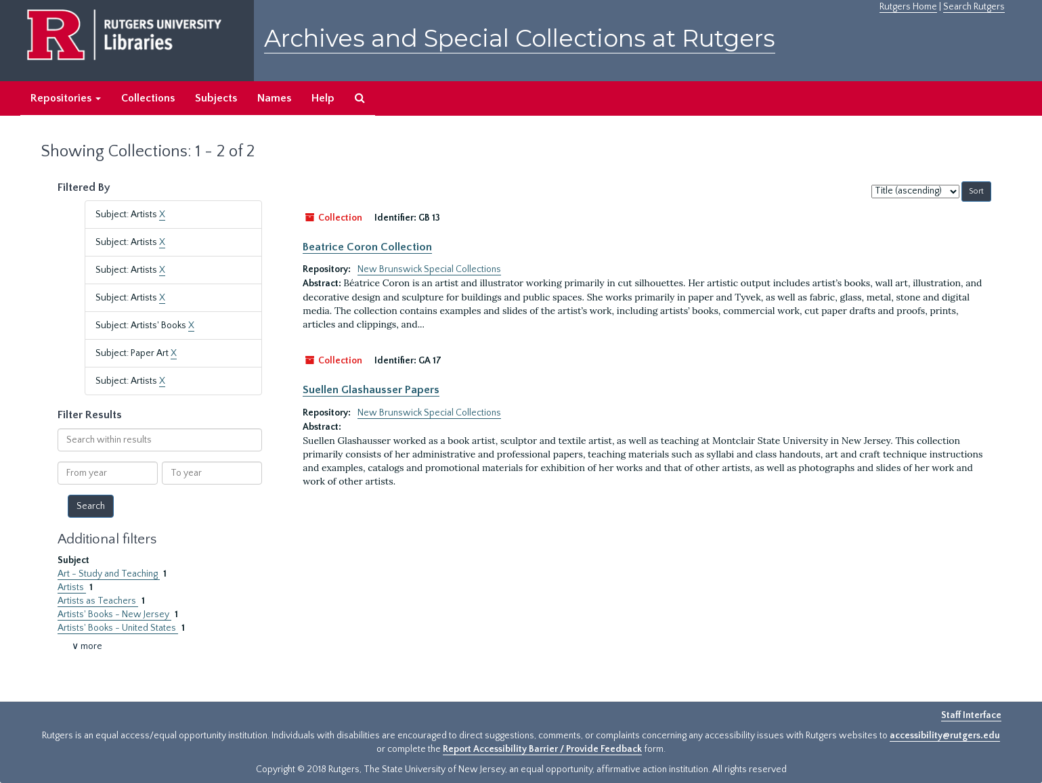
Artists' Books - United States (118, 628)
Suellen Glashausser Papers (371, 390)
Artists (72, 587)
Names (274, 98)
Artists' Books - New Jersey (114, 614)
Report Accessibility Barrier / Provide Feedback (542, 749)
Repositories (65, 98)
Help (322, 98)
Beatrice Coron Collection (367, 247)
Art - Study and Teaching (109, 573)
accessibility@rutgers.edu (945, 735)
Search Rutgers (974, 6)
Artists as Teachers (98, 601)
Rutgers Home (908, 6)
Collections (148, 98)
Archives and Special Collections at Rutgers (519, 38)
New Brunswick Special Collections (429, 269)
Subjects (216, 98)
